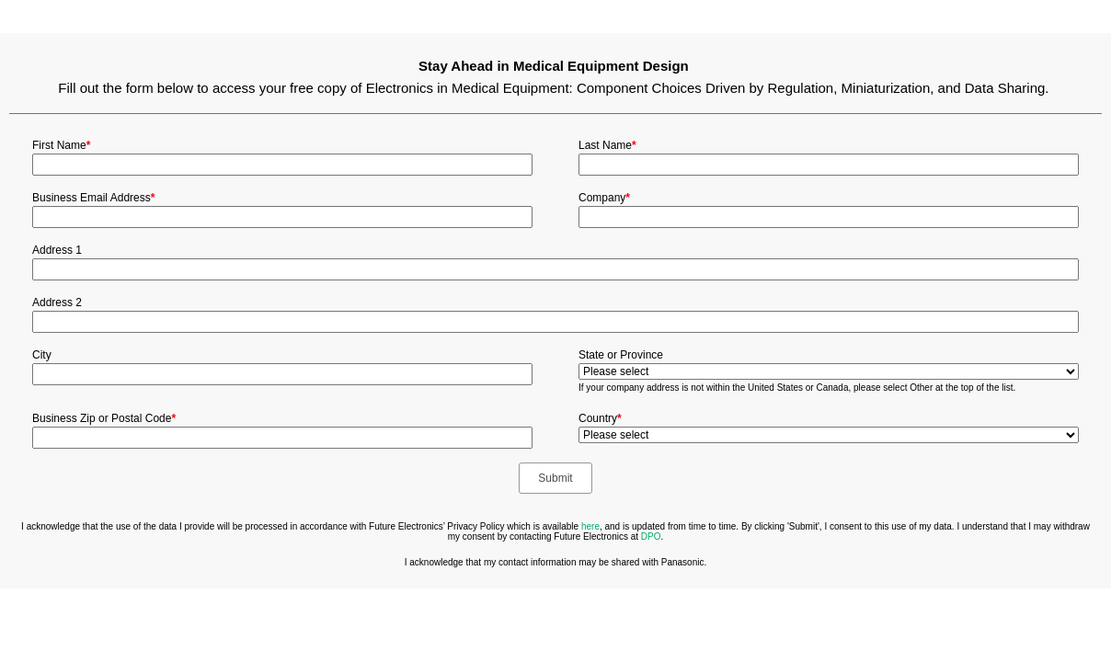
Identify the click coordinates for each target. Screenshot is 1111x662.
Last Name (607, 145)
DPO (651, 536)
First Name (61, 145)
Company (604, 197)
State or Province (620, 354)
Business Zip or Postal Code (104, 418)
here (590, 526)
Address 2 (57, 302)
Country (600, 418)
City (42, 354)
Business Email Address (93, 197)
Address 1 (57, 250)
